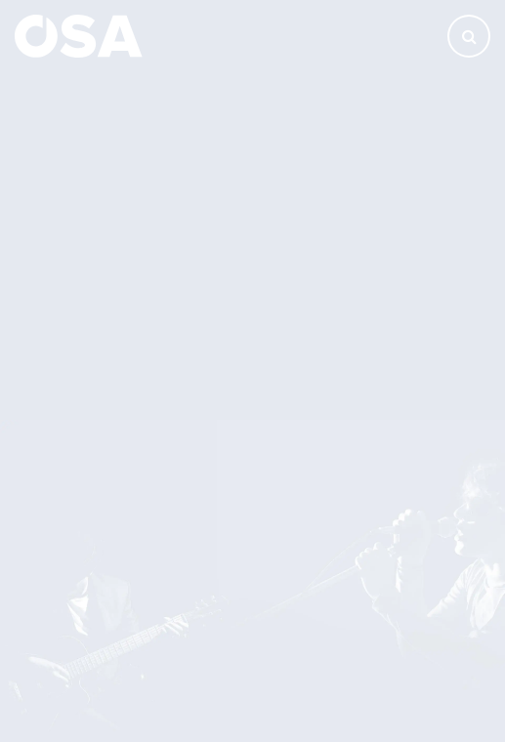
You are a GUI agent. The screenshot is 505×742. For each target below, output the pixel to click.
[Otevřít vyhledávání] (468, 36)
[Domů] (79, 35)
